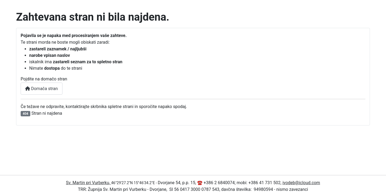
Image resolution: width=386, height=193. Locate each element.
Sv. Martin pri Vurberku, (88, 182)
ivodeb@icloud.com (301, 182)
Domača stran (41, 88)
